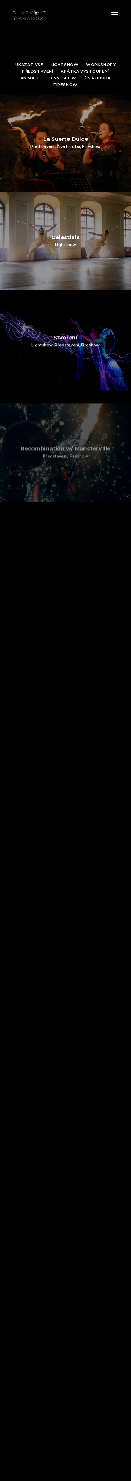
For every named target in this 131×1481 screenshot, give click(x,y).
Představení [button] (37, 71)
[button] (115, 15)
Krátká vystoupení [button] (85, 71)
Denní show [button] (62, 78)
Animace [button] (30, 78)
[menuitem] (29, 64)
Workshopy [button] (101, 64)
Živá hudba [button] (97, 78)
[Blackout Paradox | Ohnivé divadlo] (29, 14)
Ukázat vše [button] (29, 64)
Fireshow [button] (65, 84)
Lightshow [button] (64, 64)
